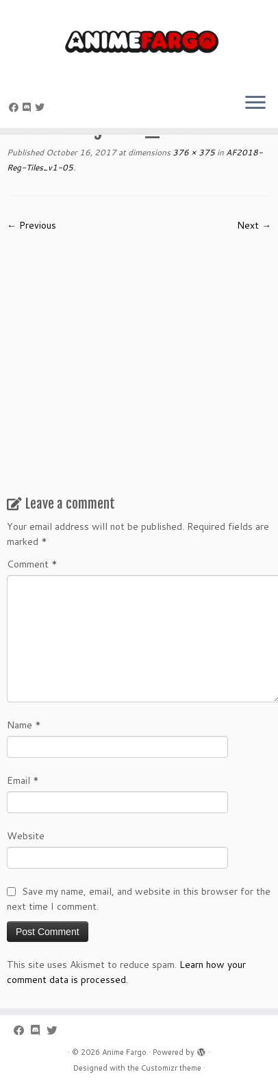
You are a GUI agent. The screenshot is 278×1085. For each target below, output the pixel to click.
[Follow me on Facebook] (16, 107)
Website (26, 836)
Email (23, 780)
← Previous (31, 225)
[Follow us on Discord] (29, 107)
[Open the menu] (255, 103)
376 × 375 (192, 152)
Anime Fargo (124, 1052)
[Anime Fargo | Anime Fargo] (139, 41)
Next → (254, 225)
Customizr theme (171, 1067)
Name (24, 725)
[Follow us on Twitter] (42, 107)
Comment (32, 564)
